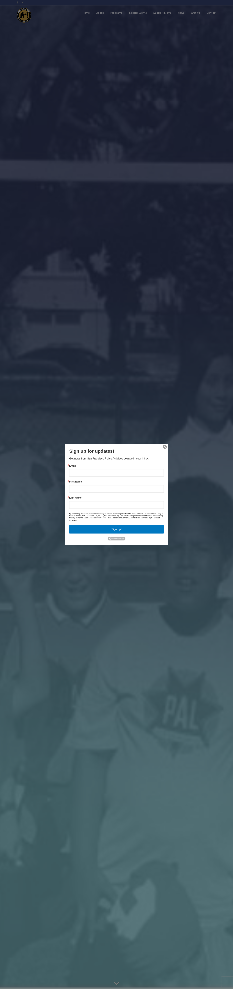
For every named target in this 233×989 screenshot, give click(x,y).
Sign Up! (116, 529)
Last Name (75, 498)
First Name (75, 482)
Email (72, 466)
